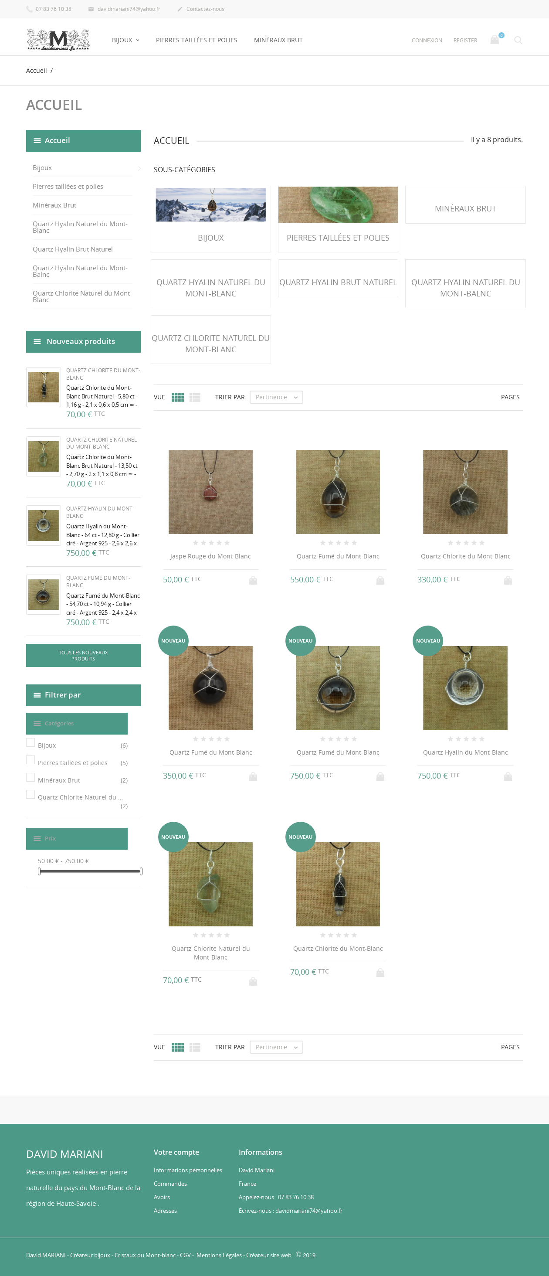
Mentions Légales (220, 1255)
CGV (185, 1255)
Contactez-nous (200, 9)
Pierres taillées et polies (196, 40)
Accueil (57, 140)
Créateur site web (268, 1255)
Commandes (170, 1184)
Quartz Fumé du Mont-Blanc (98, 581)
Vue (159, 397)
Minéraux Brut (278, 40)
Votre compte (176, 1152)
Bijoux (123, 40)
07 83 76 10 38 (48, 8)
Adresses (165, 1211)
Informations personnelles (188, 1170)
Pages (510, 397)
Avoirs (162, 1197)
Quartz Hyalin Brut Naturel (73, 249)
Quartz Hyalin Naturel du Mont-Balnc (80, 271)
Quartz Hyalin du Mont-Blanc (100, 512)
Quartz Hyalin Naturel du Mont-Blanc (80, 227)
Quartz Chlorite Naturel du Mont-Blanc (82, 296)
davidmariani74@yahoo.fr (124, 9)
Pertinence (279, 397)
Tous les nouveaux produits (83, 655)
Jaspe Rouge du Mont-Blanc (210, 556)
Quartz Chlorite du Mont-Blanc (103, 374)
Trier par (230, 397)
